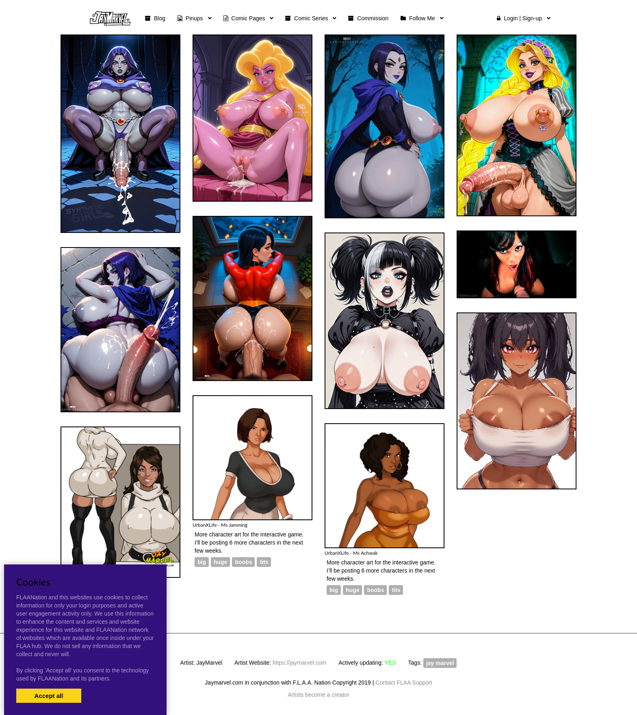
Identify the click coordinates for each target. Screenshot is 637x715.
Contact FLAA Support (403, 682)
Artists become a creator (318, 694)
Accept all (49, 695)
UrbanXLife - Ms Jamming (220, 525)
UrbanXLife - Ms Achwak (351, 553)
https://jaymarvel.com (299, 662)
